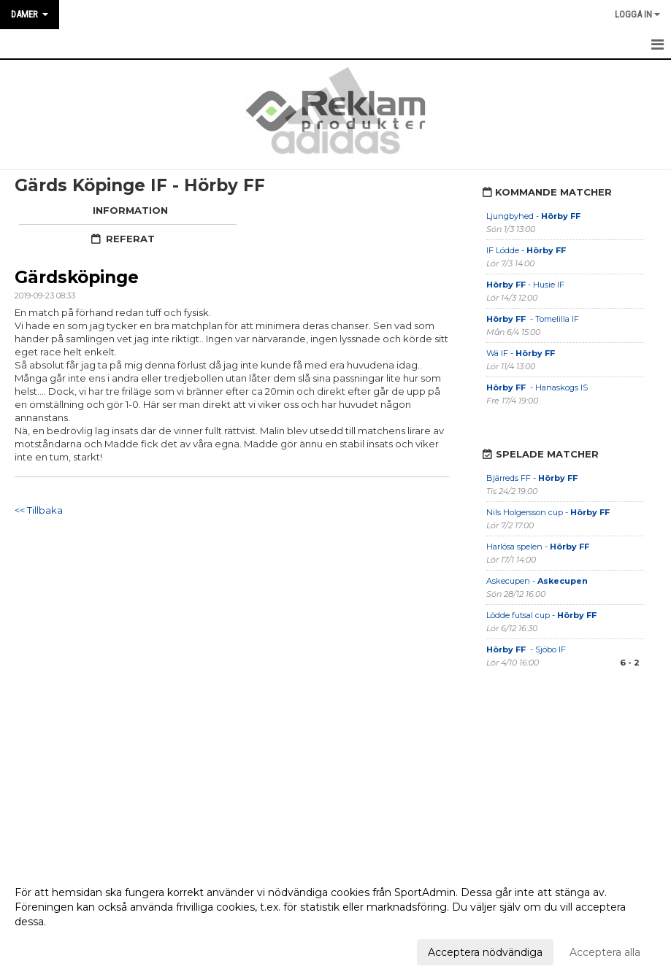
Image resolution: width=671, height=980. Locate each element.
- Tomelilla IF (532, 319)
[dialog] (335, 921)
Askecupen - (537, 581)
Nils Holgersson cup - (548, 512)
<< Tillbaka (39, 510)
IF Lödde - (526, 250)
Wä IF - (521, 353)
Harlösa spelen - (537, 546)
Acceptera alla (605, 952)
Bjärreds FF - (532, 478)
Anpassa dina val (56, 950)
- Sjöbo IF (526, 649)
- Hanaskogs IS (537, 387)
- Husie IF (525, 284)
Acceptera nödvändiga (485, 952)
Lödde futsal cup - (541, 615)
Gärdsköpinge (77, 277)
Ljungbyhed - (533, 216)
